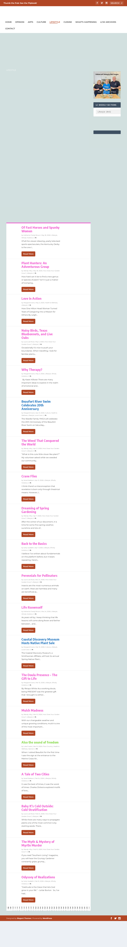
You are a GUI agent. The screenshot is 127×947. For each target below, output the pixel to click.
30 (59, 909)
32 (63, 909)
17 (28, 909)
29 (56, 909)
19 (33, 909)
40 (82, 909)
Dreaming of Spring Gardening (35, 510)
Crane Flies (29, 476)
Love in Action (31, 299)
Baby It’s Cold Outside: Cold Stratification (37, 808)
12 (17, 909)
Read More (28, 254)
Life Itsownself (32, 608)
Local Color (39, 415)
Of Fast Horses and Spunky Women (40, 229)
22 (40, 909)
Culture (41, 22)
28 (54, 909)
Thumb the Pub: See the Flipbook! (20, 3)
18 (31, 909)
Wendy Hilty (28, 271)
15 (24, 909)
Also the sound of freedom (40, 742)
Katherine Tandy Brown (32, 235)
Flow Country (48, 746)
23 (42, 909)
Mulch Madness (32, 710)
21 (38, 909)
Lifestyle (55, 22)
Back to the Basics (34, 544)
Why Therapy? (31, 370)
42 (87, 909)
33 (65, 909)
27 (51, 909)
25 (47, 909)
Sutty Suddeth (29, 548)
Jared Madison (29, 480)
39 (79, 909)
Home (8, 22)
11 (15, 909)
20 (35, 909)
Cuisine (68, 22)
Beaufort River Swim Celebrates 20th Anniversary (36, 405)
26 (49, 909)
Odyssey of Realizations (38, 877)
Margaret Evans (29, 303)
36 (72, 909)
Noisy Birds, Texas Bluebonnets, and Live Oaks (37, 334)
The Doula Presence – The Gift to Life (39, 677)
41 (84, 909)
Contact (10, 29)
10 (13, 909)
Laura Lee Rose (29, 342)
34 (68, 909)
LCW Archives (108, 22)
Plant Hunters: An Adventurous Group (35, 265)
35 (70, 909)
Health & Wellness (51, 303)
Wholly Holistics (27, 238)
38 (77, 909)
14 (21, 909)
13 (19, 909)
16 (26, 909)
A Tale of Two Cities (35, 774)
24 (45, 909)
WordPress (47, 918)
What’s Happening (86, 22)
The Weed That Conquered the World (40, 442)
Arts (30, 22)
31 (61, 909)
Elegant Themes (24, 918)
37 (75, 909)
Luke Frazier (28, 746)
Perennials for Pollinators (39, 576)
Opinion (19, 22)
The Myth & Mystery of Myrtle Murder (37, 843)
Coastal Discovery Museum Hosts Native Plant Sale (40, 641)
